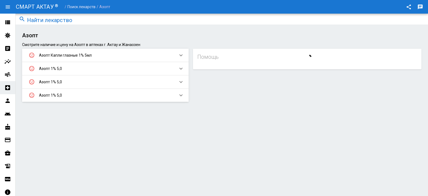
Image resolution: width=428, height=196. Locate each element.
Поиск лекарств (81, 7)
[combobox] (226, 20)
